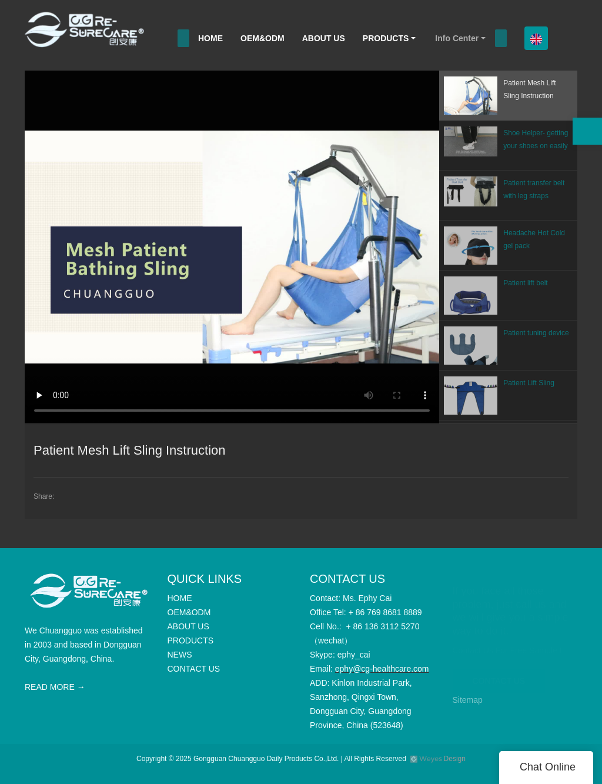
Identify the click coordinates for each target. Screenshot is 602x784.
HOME (210, 38)
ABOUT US (323, 38)
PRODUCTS (386, 38)
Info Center (457, 38)
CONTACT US (499, 674)
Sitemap (468, 700)
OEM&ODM (262, 38)
